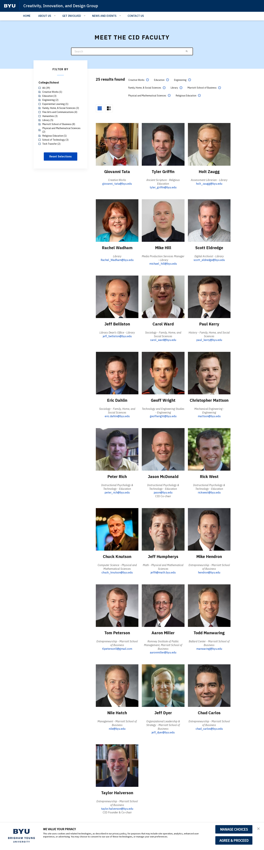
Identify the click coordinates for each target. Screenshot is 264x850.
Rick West (209, 476)
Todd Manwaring (209, 632)
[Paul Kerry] (209, 296)
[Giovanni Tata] (117, 144)
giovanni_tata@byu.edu (117, 183)
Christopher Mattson (209, 400)
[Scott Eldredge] (209, 220)
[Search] (132, 51)
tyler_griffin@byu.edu (163, 187)
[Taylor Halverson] (117, 765)
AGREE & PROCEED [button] (234, 840)
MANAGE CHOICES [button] (234, 829)
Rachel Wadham (117, 247)
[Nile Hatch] (117, 685)
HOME (26, 15)
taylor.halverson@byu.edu (117, 808)
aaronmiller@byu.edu (163, 652)
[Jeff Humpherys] (163, 529)
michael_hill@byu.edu (163, 263)
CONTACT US (136, 15)
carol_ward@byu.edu (163, 339)
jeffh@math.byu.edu (163, 572)
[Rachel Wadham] (117, 220)
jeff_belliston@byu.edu (117, 336)
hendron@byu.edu (209, 572)
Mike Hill (163, 247)
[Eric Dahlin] (117, 373)
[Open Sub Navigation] (55, 15)
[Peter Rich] (117, 449)
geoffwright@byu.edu (163, 416)
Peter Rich (117, 476)
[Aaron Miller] (163, 605)
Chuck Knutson (117, 556)
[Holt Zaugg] (209, 144)
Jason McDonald (163, 476)
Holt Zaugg (209, 171)
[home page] (10, 6)
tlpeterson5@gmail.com (117, 648)
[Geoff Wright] (163, 373)
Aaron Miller (163, 632)
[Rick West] (209, 449)
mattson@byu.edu (209, 416)
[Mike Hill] (163, 220)
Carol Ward (163, 323)
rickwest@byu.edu (209, 492)
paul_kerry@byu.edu (209, 339)
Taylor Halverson (117, 792)
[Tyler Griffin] (163, 144)
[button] (258, 828)
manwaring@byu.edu (209, 648)
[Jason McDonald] (163, 449)
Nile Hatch (117, 712)
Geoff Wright (163, 400)
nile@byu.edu (117, 728)
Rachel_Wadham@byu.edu (117, 259)
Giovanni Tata (117, 171)
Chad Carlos (209, 712)
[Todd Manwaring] (209, 605)
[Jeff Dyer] (163, 685)
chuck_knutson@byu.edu (117, 572)
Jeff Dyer (163, 712)
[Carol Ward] (163, 296)
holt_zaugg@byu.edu (209, 183)
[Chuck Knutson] (117, 529)
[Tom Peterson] (117, 605)
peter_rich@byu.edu (117, 492)
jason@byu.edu (163, 492)
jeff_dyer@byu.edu (163, 731)
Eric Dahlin (117, 400)
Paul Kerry (209, 323)
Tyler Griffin (163, 171)
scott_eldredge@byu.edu (209, 259)
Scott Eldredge (209, 247)
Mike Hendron (209, 556)
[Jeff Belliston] (117, 296)
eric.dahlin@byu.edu (117, 416)
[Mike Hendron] (209, 529)
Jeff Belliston (117, 323)
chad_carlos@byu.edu (209, 728)
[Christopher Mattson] (209, 373)
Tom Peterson (117, 632)
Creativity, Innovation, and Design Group (61, 5)
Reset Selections (60, 156)
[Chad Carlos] (209, 685)
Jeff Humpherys (163, 556)
